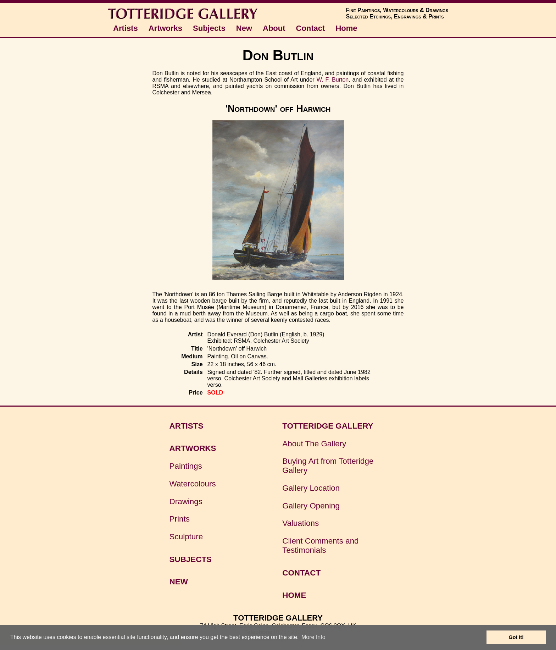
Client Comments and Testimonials (320, 545)
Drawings (185, 501)
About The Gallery (314, 443)
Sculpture (186, 536)
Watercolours (192, 483)
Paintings (185, 466)
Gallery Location (311, 488)
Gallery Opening (311, 505)
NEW (178, 581)
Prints (179, 518)
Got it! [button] (516, 637)
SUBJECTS (190, 559)
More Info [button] (313, 637)
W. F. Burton (333, 80)
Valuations (300, 523)
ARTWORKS (192, 448)
